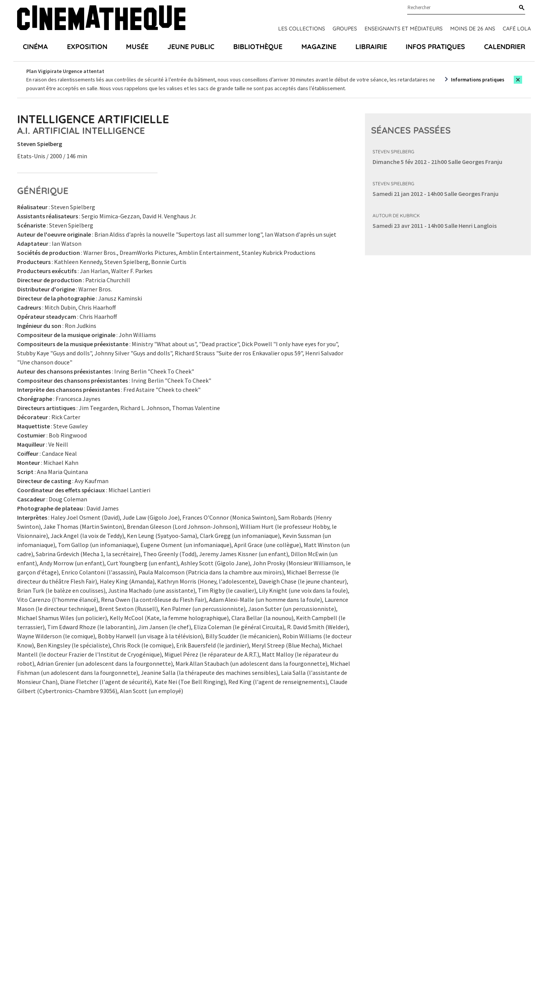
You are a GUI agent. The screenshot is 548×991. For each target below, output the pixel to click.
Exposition (87, 46)
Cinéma (35, 46)
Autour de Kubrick (396, 215)
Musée (137, 46)
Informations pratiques (477, 79)
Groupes (345, 28)
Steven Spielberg (393, 151)
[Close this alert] (518, 80)
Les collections (301, 28)
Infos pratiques (435, 46)
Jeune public (190, 46)
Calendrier (504, 46)
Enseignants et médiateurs (404, 28)
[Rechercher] (520, 8)
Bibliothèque (257, 46)
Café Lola (517, 28)
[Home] (101, 18)
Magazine (318, 46)
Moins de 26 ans (472, 28)
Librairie (371, 46)
